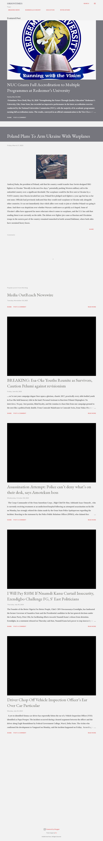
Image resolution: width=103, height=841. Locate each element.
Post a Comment (19, 117)
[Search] (86, 3)
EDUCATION (49, 10)
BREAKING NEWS (12, 10)
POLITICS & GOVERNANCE (83, 10)
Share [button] (9, 117)
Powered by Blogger (52, 829)
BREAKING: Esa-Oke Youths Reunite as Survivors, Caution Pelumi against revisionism (49, 383)
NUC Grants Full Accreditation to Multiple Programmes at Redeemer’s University (43, 87)
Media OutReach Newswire (30, 295)
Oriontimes (14, 3)
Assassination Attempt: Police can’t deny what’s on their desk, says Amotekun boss (49, 489)
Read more (92, 307)
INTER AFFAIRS (64, 10)
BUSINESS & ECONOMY (31, 10)
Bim (56, 833)
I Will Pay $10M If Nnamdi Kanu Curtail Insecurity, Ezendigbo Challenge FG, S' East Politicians (50, 596)
